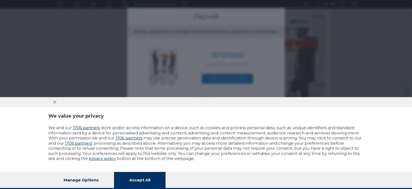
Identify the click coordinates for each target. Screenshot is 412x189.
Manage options (81, 179)
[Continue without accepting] (54, 102)
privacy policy (102, 158)
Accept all (139, 179)
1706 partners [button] (86, 127)
